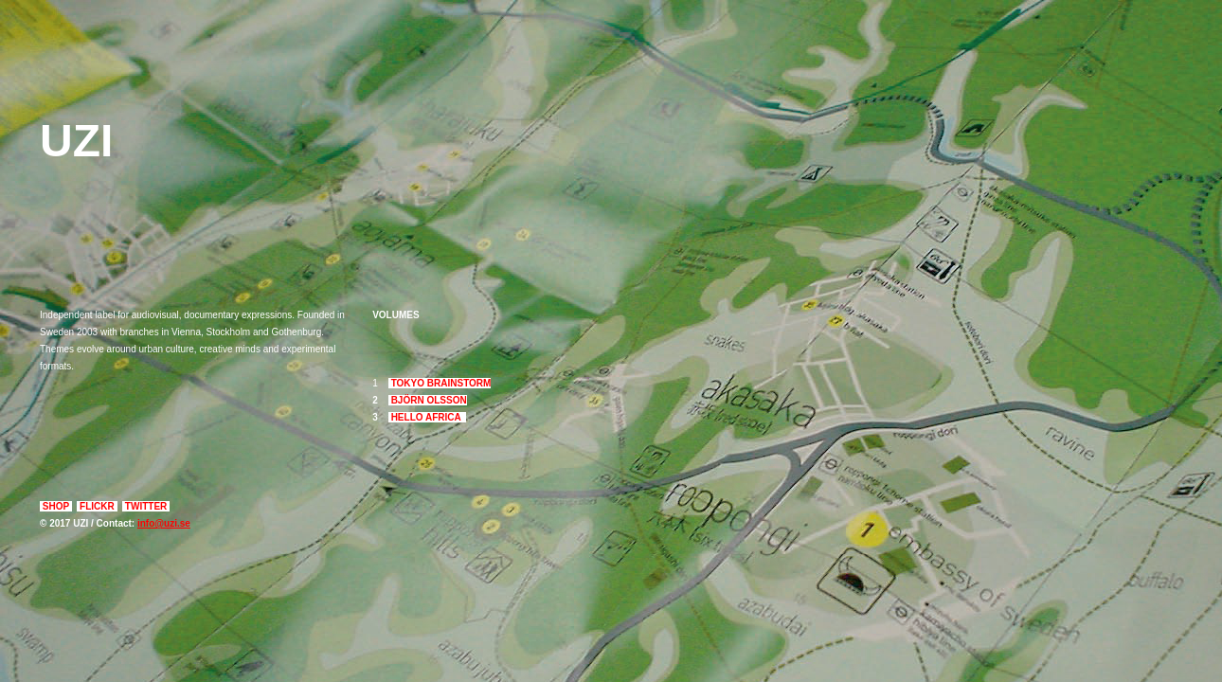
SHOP (56, 506)
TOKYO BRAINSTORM (440, 383)
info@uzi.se (163, 523)
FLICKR (97, 506)
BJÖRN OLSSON (427, 400)
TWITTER (146, 506)
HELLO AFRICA (427, 417)
